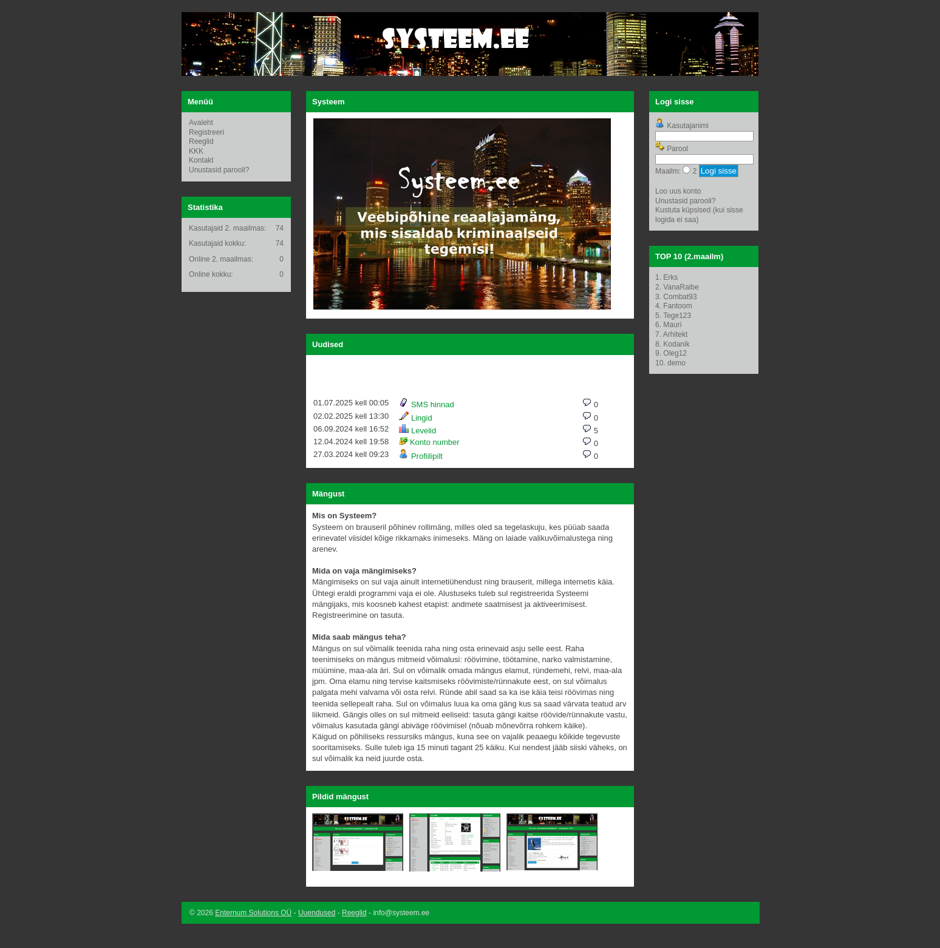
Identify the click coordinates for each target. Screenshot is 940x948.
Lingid (415, 417)
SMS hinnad (426, 404)
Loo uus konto (678, 191)
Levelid (417, 430)
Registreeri (206, 132)
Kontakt (201, 160)
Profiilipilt (421, 456)
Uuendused (316, 913)
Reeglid (201, 141)
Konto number (429, 442)
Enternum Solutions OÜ (253, 913)
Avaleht (201, 122)
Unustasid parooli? (219, 170)
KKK (196, 151)
